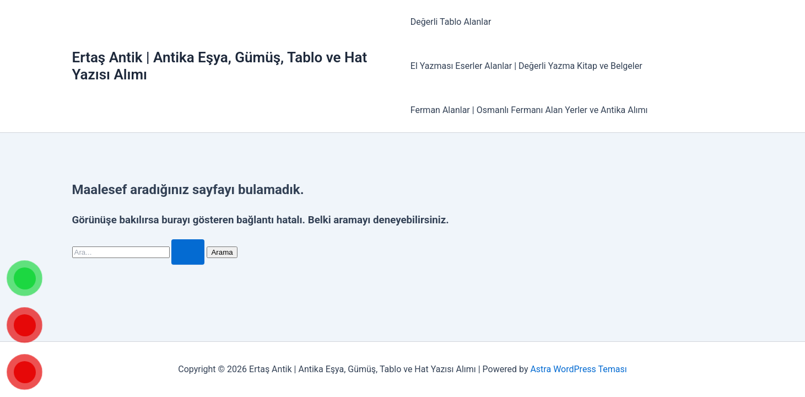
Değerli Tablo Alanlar (450, 22)
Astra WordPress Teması (578, 369)
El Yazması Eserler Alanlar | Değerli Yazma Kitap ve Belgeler (526, 66)
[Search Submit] (187, 252)
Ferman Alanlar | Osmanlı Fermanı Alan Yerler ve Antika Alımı (529, 110)
